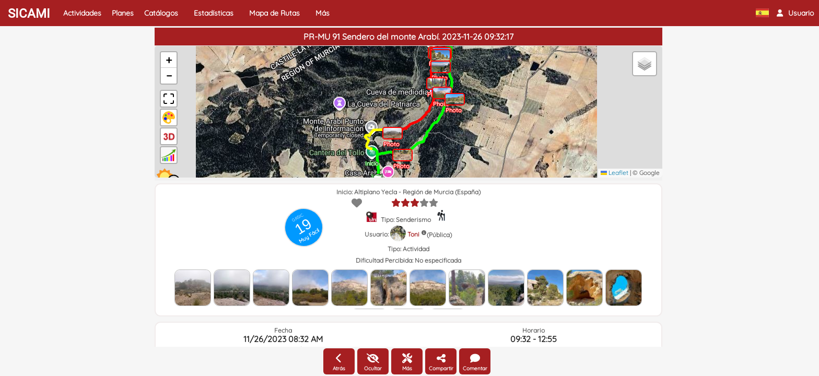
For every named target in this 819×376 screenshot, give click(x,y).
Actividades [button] (82, 13)
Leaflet (614, 173)
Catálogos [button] (161, 13)
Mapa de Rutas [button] (274, 13)
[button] (795, 13)
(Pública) (439, 235)
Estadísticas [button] (213, 13)
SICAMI (29, 13)
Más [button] (322, 13)
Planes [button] (123, 13)
